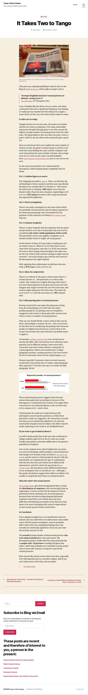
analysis (44, 17)
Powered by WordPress (36, 690)
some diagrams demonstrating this (38, 159)
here (63, 356)
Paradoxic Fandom (10, 673)
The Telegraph (27, 102)
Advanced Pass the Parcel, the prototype (18, 661)
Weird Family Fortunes (11, 665)
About (75, 5)
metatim (37, 31)
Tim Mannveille (30, 567)
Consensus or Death (10, 669)
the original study (59, 216)
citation (44, 182)
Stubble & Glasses (32, 90)
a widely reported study (40, 340)
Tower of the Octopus (13, 3)
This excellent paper (27, 486)
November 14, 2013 (51, 31)
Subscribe (10, 633)
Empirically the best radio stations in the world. (20, 677)
